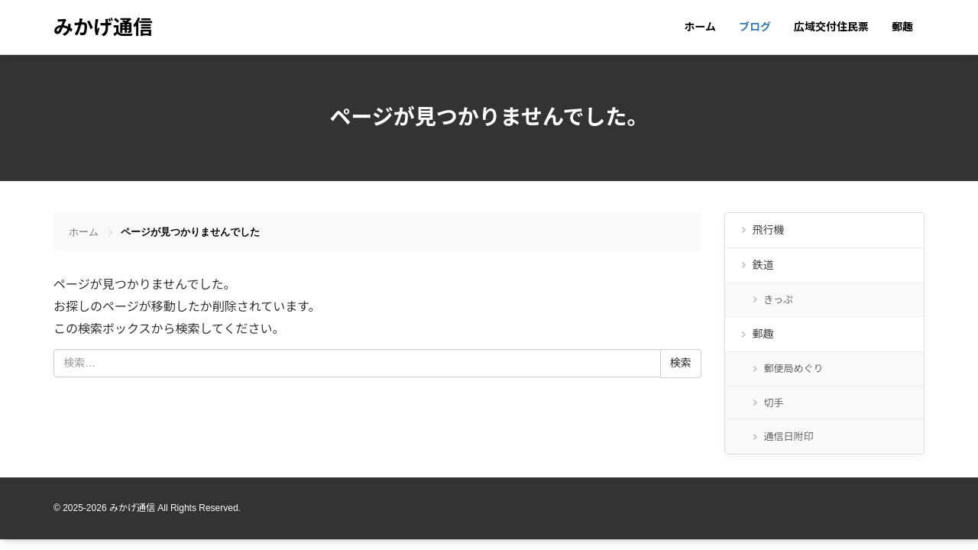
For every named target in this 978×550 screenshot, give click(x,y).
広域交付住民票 (831, 27)
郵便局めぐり (794, 368)
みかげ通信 (103, 27)
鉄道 (763, 265)
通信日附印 (789, 436)
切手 (774, 403)
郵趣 (902, 27)
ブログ (755, 27)
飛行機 (769, 230)
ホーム (700, 27)
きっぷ (778, 300)
